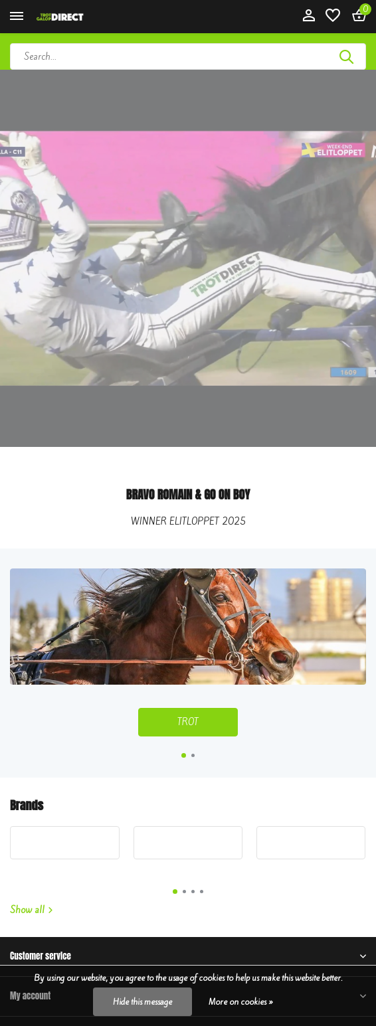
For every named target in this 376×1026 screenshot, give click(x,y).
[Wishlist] (333, 16)
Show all (32, 910)
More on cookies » (241, 1001)
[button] (184, 755)
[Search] (188, 56)
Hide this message (142, 1001)
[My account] (308, 17)
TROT (188, 722)
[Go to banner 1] (188, 652)
